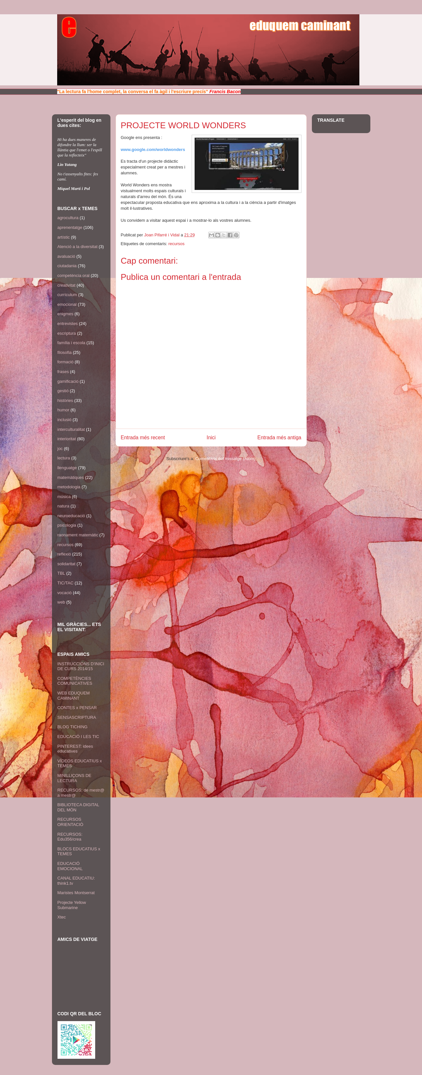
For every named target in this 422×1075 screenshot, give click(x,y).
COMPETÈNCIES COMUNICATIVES (75, 681)
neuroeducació (71, 515)
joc (60, 448)
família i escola (71, 342)
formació (66, 361)
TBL (61, 573)
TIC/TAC (66, 583)
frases (63, 371)
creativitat (67, 285)
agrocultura (68, 217)
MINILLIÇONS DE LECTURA (75, 778)
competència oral (74, 275)
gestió (63, 390)
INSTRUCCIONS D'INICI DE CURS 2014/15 (81, 666)
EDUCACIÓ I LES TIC (78, 736)
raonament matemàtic (78, 534)
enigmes (65, 313)
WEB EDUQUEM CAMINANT (74, 696)
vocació (65, 592)
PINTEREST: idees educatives (75, 749)
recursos (176, 243)
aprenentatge (70, 227)
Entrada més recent (143, 437)
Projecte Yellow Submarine (72, 905)
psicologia (67, 525)
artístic (64, 237)
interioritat (67, 438)
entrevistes (68, 323)
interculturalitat (71, 429)
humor (64, 409)
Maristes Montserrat (76, 892)
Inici (211, 437)
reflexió (64, 554)
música (64, 496)
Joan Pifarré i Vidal (162, 234)
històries (65, 400)
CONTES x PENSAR (77, 707)
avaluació (66, 256)
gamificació (68, 381)
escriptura (67, 333)
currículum (67, 294)
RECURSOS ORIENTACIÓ (70, 822)
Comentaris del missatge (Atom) (225, 458)
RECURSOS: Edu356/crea (70, 837)
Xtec (62, 917)
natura (64, 506)
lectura (64, 458)
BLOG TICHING (73, 726)
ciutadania (67, 265)
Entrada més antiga (279, 437)
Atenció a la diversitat (78, 246)
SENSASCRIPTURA (77, 717)
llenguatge (67, 467)
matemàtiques (71, 477)
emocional (67, 304)
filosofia (65, 352)
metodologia (69, 486)
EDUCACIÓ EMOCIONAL (70, 866)
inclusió (64, 419)
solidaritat (67, 563)
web (61, 602)
